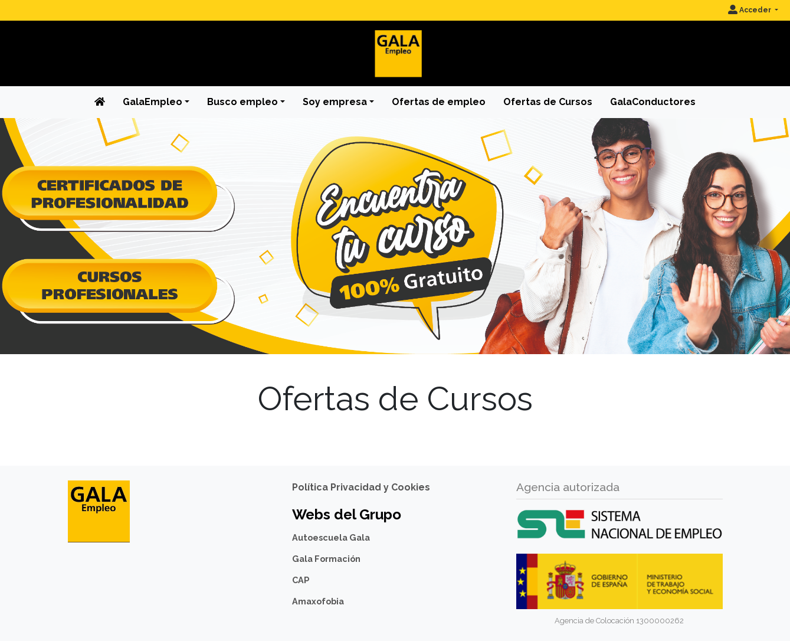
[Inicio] (395, 44)
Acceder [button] (750, 10)
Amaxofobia (318, 601)
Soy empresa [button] (335, 101)
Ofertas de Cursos (547, 101)
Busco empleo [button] (242, 101)
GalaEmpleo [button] (152, 101)
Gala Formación (326, 559)
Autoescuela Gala (331, 537)
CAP (300, 580)
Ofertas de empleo (439, 101)
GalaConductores (653, 101)
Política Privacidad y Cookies (361, 487)
